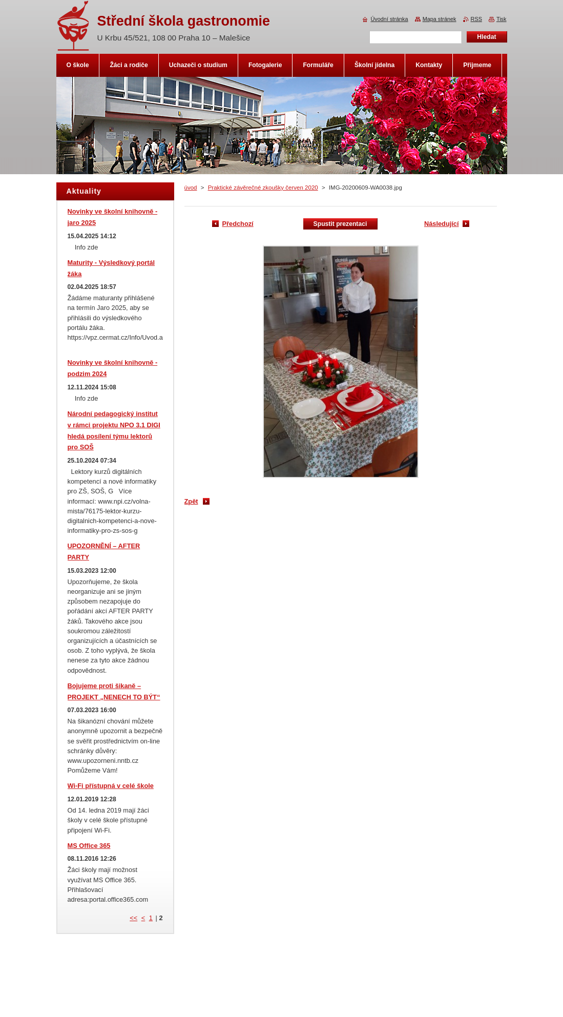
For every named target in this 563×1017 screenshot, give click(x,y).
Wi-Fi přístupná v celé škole (111, 786)
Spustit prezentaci (340, 223)
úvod (190, 187)
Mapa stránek (439, 19)
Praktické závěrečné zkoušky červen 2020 (263, 187)
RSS (476, 19)
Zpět (191, 501)
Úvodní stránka (389, 19)
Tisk (501, 19)
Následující (441, 223)
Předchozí (238, 223)
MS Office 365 (89, 845)
